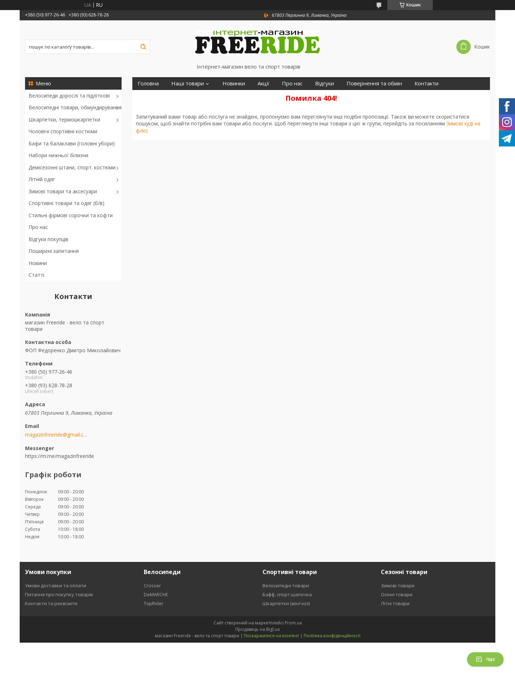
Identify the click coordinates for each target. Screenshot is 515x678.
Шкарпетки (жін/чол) (286, 603)
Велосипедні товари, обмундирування (75, 107)
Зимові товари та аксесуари (63, 191)
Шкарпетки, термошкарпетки (64, 119)
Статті (36, 274)
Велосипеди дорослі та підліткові (69, 95)
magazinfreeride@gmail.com (56, 435)
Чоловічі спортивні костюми (63, 131)
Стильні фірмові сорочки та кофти (71, 215)
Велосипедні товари (286, 585)
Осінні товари (396, 594)
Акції (263, 83)
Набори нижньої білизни (58, 155)
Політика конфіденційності (332, 636)
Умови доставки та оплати (55, 585)
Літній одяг (42, 179)
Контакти (426, 83)
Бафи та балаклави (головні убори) (72, 143)
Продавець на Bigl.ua (257, 629)
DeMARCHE (156, 594)
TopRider (153, 603)
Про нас (38, 227)
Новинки (233, 83)
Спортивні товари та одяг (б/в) (66, 203)
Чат (485, 659)
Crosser (152, 585)
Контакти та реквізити (51, 603)
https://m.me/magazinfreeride (59, 456)
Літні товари (395, 603)
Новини (38, 263)
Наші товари (187, 83)
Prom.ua (293, 623)
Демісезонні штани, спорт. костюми (72, 167)
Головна (148, 83)
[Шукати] (143, 47)
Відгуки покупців (48, 239)
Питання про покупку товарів (59, 594)
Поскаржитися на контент (271, 636)
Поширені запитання (54, 251)
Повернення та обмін (374, 83)
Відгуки (324, 83)
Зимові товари (398, 585)
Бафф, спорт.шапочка (287, 594)
